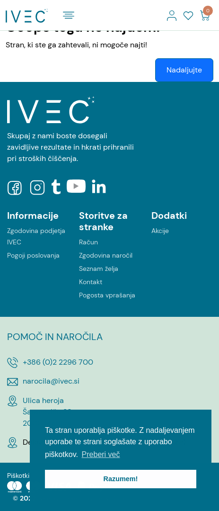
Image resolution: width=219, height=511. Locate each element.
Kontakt (90, 282)
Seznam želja (98, 268)
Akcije (160, 230)
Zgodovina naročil (105, 255)
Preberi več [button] (101, 454)
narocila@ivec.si (51, 381)
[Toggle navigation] (68, 15)
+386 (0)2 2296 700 (58, 362)
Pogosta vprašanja (107, 295)
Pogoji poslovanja (33, 255)
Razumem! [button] (121, 479)
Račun (88, 242)
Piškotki (18, 475)
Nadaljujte (184, 70)
